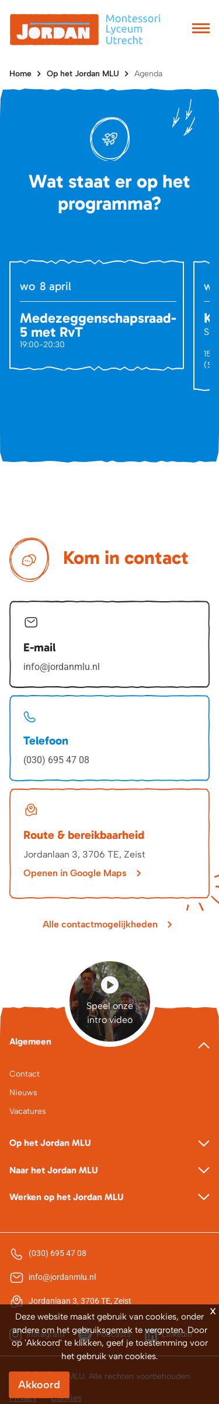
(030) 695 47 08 (56, 760)
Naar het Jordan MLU (53, 1170)
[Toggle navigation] (201, 29)
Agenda (148, 74)
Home (20, 74)
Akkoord (39, 1384)
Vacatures (27, 1111)
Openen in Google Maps (75, 873)
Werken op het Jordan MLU (66, 1196)
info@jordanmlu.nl (61, 666)
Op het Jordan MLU (83, 74)
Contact (24, 1074)
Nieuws (23, 1093)
